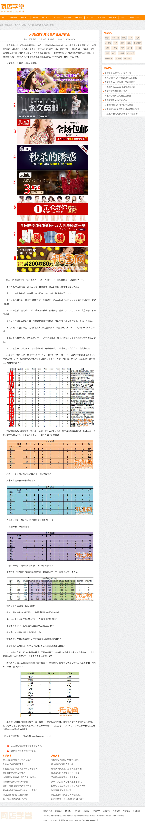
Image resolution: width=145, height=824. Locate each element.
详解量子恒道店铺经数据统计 (24, 751)
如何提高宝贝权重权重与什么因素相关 (20, 768)
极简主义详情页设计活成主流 (118, 73)
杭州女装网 (134, 18)
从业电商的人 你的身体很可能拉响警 (121, 113)
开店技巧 (45, 18)
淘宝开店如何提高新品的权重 (118, 96)
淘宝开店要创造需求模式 (116, 91)
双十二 (123, 18)
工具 (137, 38)
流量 (129, 43)
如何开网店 (48, 811)
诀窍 (114, 53)
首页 (4, 18)
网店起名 (127, 59)
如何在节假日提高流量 (13, 764)
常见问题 (101, 18)
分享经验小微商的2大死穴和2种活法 (19, 777)
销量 (107, 48)
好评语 (118, 59)
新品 (124, 38)
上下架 (114, 48)
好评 (122, 48)
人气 (115, 43)
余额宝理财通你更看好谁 (116, 100)
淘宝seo (57, 18)
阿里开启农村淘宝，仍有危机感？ (66, 795)
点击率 (129, 48)
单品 (107, 53)
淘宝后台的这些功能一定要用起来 (120, 82)
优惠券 (121, 53)
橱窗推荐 (137, 43)
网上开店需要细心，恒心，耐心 (17, 760)
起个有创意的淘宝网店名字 (15, 799)
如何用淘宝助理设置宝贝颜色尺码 (26, 746)
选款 (122, 43)
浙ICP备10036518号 (90, 820)
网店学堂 (62, 820)
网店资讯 (112, 18)
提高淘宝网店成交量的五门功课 (65, 773)
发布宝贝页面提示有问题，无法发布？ (68, 786)
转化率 (138, 48)
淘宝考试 (90, 18)
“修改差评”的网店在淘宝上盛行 (65, 760)
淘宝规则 (13, 18)
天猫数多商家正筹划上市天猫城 (65, 777)
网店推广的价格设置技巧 (14, 773)
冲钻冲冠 (115, 38)
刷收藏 (108, 43)
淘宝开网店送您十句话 (61, 790)
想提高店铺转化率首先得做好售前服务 (122, 109)
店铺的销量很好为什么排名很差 (119, 104)
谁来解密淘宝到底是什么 (62, 764)
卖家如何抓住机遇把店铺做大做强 (120, 87)
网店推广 (24, 18)
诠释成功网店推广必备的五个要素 (66, 768)
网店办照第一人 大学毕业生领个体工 (67, 799)
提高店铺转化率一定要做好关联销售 (121, 78)
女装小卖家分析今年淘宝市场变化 (66, 782)
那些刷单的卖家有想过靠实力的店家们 (20, 790)
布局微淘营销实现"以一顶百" (16, 782)
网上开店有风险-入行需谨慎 (15, 795)
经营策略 (67, 18)
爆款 (107, 38)
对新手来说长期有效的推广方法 (17, 786)
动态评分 (130, 53)
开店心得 (78, 18)
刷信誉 (35, 18)
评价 (130, 38)
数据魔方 (108, 59)
